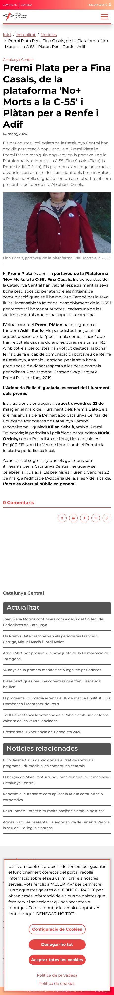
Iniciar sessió (97, 4)
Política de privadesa (57, 975)
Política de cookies (57, 983)
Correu (26, 4)
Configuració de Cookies (57, 929)
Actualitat (26, 34)
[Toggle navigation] (104, 16)
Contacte (10, 4)
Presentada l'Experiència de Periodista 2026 (42, 732)
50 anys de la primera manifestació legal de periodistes (52, 670)
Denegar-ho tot (57, 944)
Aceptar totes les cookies (57, 959)
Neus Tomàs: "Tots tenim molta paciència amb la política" (53, 811)
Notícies (49, 34)
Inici (7, 34)
